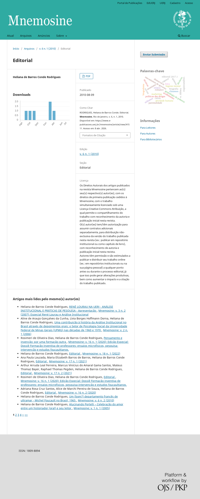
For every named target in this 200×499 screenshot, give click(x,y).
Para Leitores (147, 127)
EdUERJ (151, 3)
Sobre (60, 35)
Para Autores (147, 133)
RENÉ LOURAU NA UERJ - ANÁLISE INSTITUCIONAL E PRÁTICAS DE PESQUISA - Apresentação (67, 308)
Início (16, 48)
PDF (87, 76)
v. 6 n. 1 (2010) (47, 48)
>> (26, 415)
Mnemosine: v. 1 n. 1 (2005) (92, 408)
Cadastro (175, 3)
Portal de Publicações (129, 3)
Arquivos (26, 35)
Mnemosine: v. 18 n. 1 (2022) (101, 353)
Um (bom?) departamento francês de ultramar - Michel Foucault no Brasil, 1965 (69, 398)
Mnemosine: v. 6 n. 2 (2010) (96, 400)
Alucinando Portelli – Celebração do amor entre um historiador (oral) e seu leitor (72, 406)
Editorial (75, 353)
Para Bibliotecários (151, 139)
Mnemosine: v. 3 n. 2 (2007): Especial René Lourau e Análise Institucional (73, 312)
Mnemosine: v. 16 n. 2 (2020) (77, 392)
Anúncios (44, 35)
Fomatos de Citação (93, 135)
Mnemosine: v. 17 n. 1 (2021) (68, 361)
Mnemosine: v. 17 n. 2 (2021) (53, 373)
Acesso (189, 3)
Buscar (184, 35)
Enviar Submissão (154, 54)
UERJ (162, 3)
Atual (10, 35)
